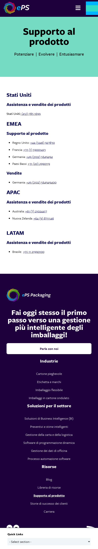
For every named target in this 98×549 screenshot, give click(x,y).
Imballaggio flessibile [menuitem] (49, 390)
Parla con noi (49, 348)
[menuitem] (49, 361)
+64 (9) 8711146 (43, 218)
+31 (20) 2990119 (39, 163)
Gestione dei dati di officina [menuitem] (49, 450)
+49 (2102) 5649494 (39, 156)
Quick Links (15, 534)
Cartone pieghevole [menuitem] (49, 373)
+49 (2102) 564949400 (41, 182)
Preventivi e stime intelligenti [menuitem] (49, 426)
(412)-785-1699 (31, 113)
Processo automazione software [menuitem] (49, 458)
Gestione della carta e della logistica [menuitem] (49, 434)
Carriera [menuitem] (49, 511)
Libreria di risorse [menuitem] (49, 487)
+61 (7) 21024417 (36, 211)
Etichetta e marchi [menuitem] (49, 381)
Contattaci (92, 8)
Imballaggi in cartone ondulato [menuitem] (49, 398)
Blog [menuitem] (49, 479)
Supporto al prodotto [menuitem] (49, 495)
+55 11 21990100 (33, 251)
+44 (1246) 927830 (42, 142)
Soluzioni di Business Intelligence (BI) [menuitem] (49, 418)
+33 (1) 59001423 (34, 149)
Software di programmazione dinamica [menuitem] (49, 442)
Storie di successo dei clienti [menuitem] (49, 503)
